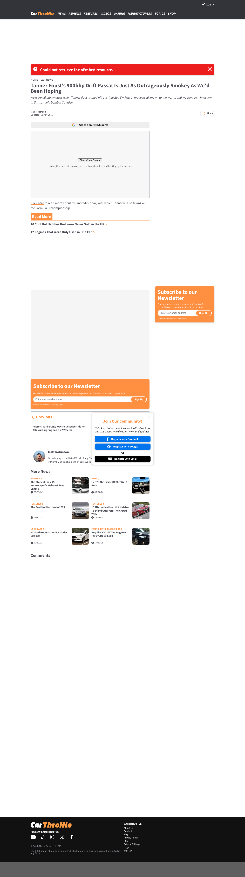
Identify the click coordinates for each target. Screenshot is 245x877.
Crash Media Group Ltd (44, 846)
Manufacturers (140, 13)
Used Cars (37, 529)
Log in (208, 4)
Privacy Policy (57, 405)
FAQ (126, 834)
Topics (160, 13)
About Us (128, 828)
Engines (36, 478)
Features (91, 13)
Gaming (119, 13)
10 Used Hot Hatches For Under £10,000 (49, 534)
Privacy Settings (132, 844)
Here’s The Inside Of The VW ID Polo (109, 483)
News (62, 13)
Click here (37, 203)
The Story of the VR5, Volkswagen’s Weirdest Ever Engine (47, 485)
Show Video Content (90, 160)
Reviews (75, 13)
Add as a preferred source (90, 125)
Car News (47, 80)
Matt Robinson (38, 112)
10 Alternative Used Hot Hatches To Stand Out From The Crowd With (110, 511)
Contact (128, 831)
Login (127, 847)
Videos (105, 13)
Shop (172, 13)
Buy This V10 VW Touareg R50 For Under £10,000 (108, 534)
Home (34, 80)
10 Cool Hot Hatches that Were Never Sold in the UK (69, 224)
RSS (126, 841)
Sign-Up (128, 851)
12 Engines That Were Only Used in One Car (63, 232)
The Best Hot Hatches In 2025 (48, 507)
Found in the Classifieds (106, 529)
